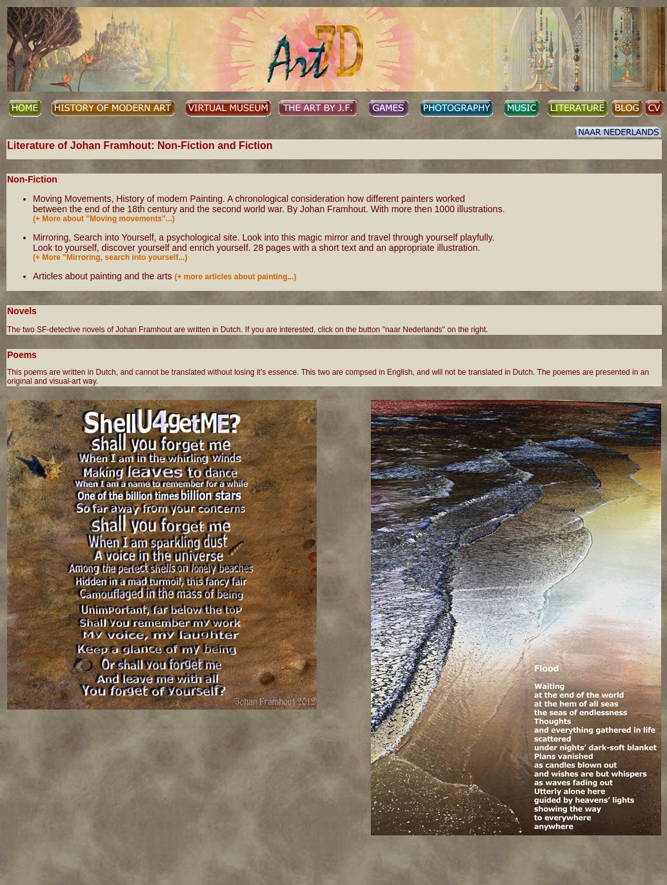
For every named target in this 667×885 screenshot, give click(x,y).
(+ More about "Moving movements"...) (104, 218)
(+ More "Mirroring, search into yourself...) (110, 257)
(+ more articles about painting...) (235, 276)
